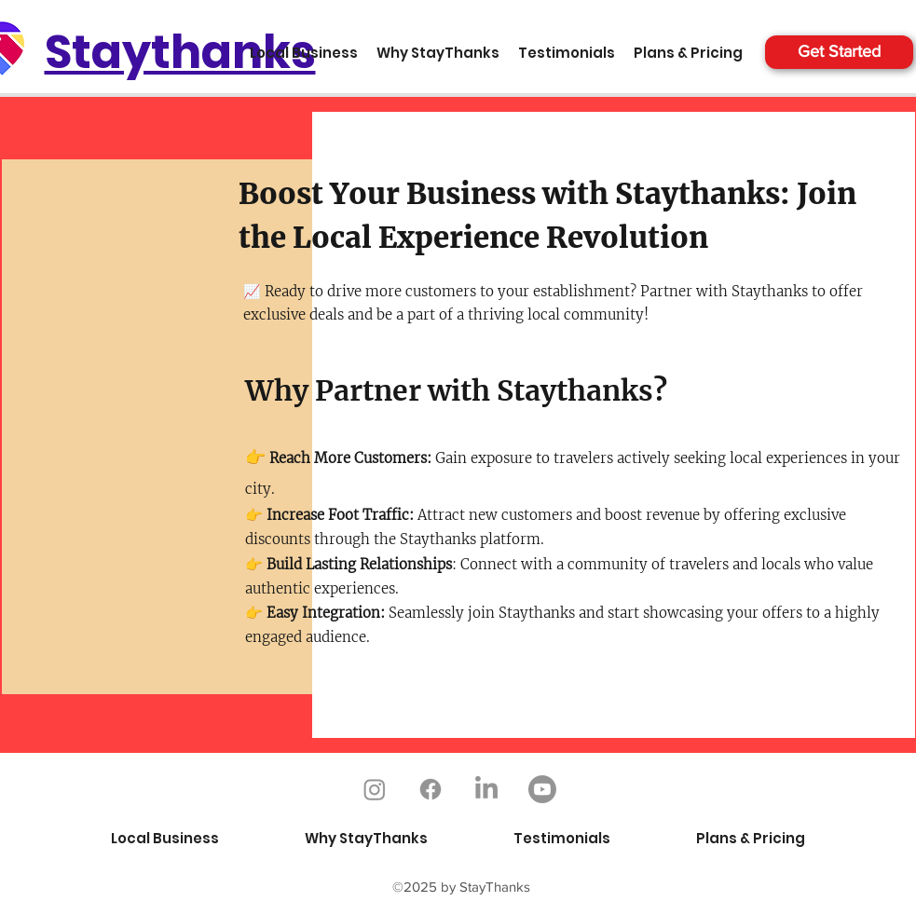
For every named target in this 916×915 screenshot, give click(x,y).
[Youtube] (542, 789)
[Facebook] (430, 789)
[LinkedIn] (486, 789)
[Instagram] (375, 789)
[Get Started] (839, 52)
